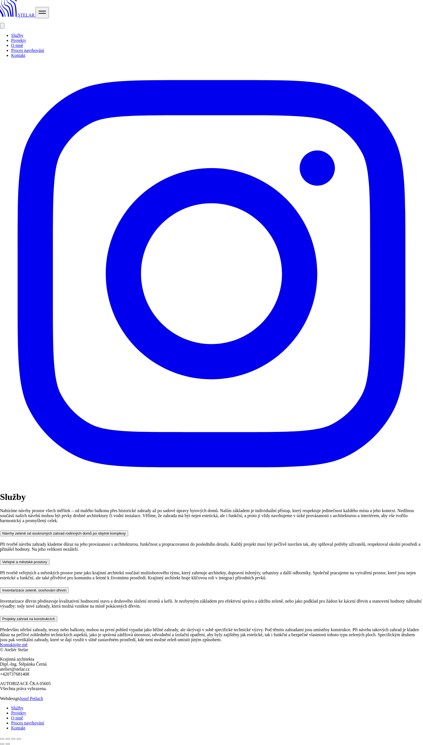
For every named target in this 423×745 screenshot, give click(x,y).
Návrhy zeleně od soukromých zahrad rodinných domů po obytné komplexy (64, 533)
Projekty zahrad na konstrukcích (28, 619)
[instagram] (211, 483)
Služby (17, 35)
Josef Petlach (31, 698)
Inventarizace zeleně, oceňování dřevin (34, 590)
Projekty (18, 40)
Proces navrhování (27, 50)
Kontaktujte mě (14, 644)
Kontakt (18, 55)
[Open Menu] (42, 12)
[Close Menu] (2, 26)
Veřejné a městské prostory (24, 562)
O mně (17, 45)
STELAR (18, 15)
